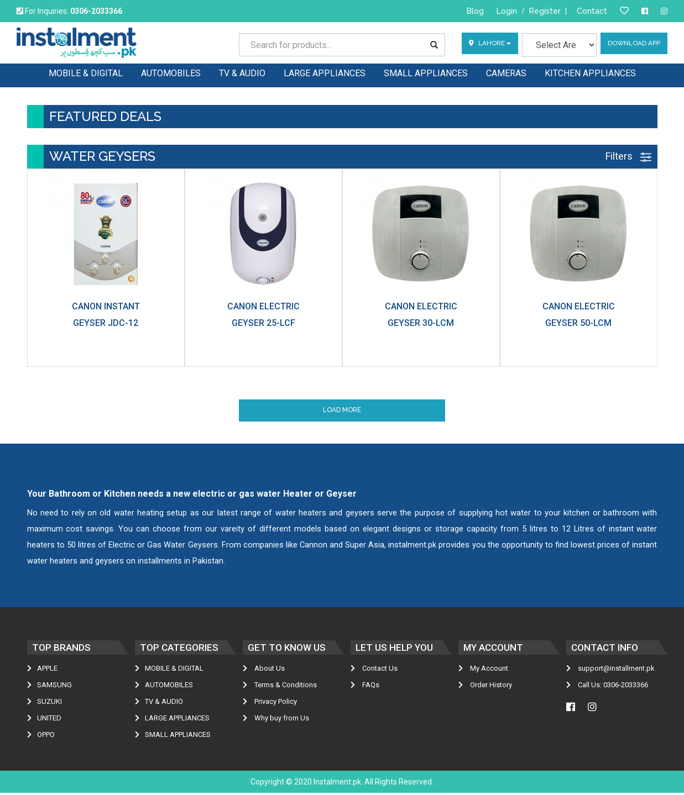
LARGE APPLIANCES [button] (325, 72)
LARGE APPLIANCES (172, 720)
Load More (342, 411)
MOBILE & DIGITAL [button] (86, 72)
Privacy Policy (270, 703)
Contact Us (374, 670)
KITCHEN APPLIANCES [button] (590, 72)
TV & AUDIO (159, 703)
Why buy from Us (276, 720)
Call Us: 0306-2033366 (607, 687)
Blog (475, 11)
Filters (628, 156)
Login (507, 11)
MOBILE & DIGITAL (169, 670)
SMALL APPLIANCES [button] (426, 72)
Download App (633, 45)
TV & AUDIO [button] (242, 72)
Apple (42, 670)
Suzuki (44, 703)
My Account (483, 670)
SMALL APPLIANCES (173, 737)
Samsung (49, 687)
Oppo (41, 737)
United (44, 720)
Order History (485, 687)
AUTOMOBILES (164, 687)
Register (545, 11)
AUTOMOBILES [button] (171, 72)
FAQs (365, 687)
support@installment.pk (610, 670)
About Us (264, 670)
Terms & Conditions (280, 687)
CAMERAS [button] (506, 72)
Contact (592, 11)
